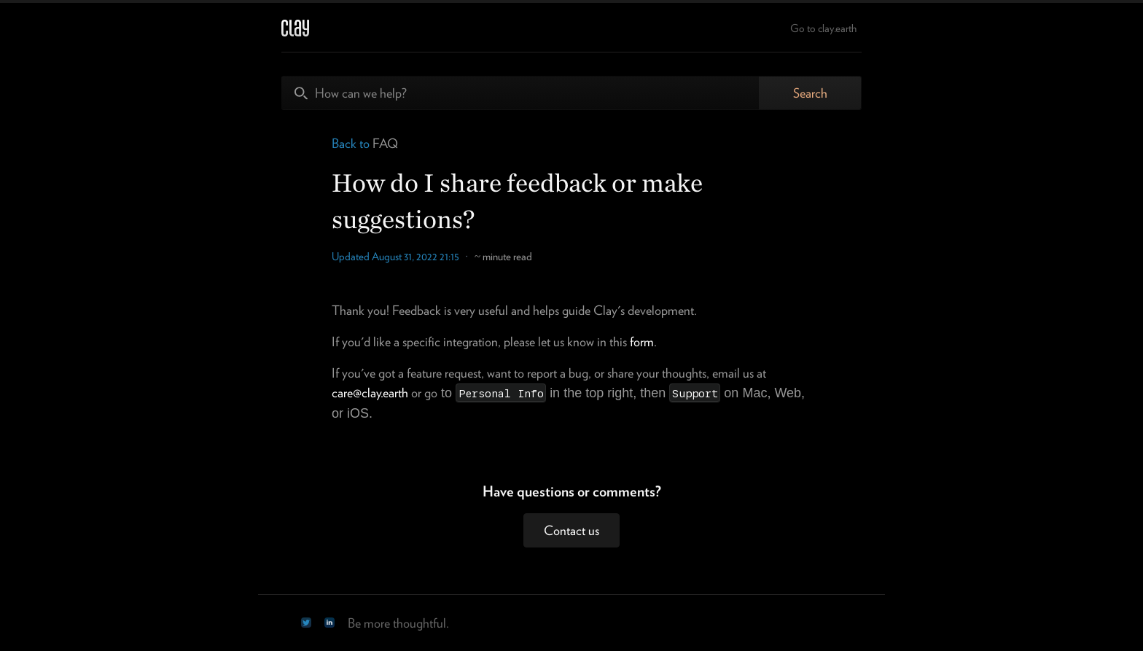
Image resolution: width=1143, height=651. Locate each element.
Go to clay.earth (823, 28)
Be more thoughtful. (398, 623)
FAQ (385, 143)
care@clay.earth (370, 392)
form (642, 341)
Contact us (571, 530)
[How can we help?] (520, 93)
